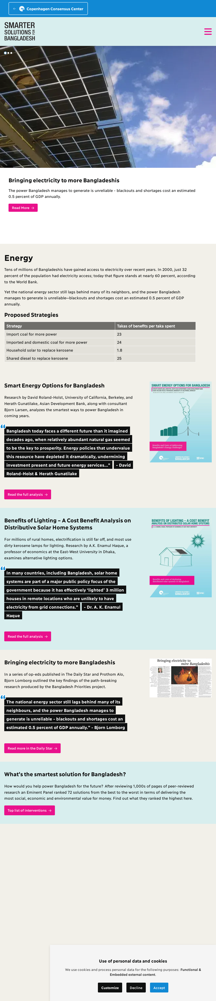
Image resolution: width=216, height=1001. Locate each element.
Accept (159, 987)
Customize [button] (110, 987)
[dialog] (133, 973)
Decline (136, 987)
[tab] (5, 53)
